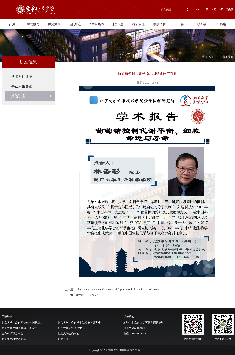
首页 (12, 24)
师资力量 (54, 24)
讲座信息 (117, 24)
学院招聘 (159, 24)
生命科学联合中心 (12, 333)
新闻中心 (75, 24)
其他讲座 (228, 56)
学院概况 (33, 24)
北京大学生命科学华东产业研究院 (22, 322)
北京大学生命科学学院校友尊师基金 (79, 322)
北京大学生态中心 (68, 333)
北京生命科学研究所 (14, 339)
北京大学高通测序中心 (71, 328)
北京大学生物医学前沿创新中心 (20, 328)
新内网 (230, 9)
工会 (181, 24)
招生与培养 (96, 24)
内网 (215, 9)
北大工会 (63, 339)
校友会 (201, 24)
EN (198, 9)
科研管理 (138, 24)
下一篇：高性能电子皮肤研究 (82, 295)
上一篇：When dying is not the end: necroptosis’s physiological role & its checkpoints (112, 289)
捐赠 (223, 24)
